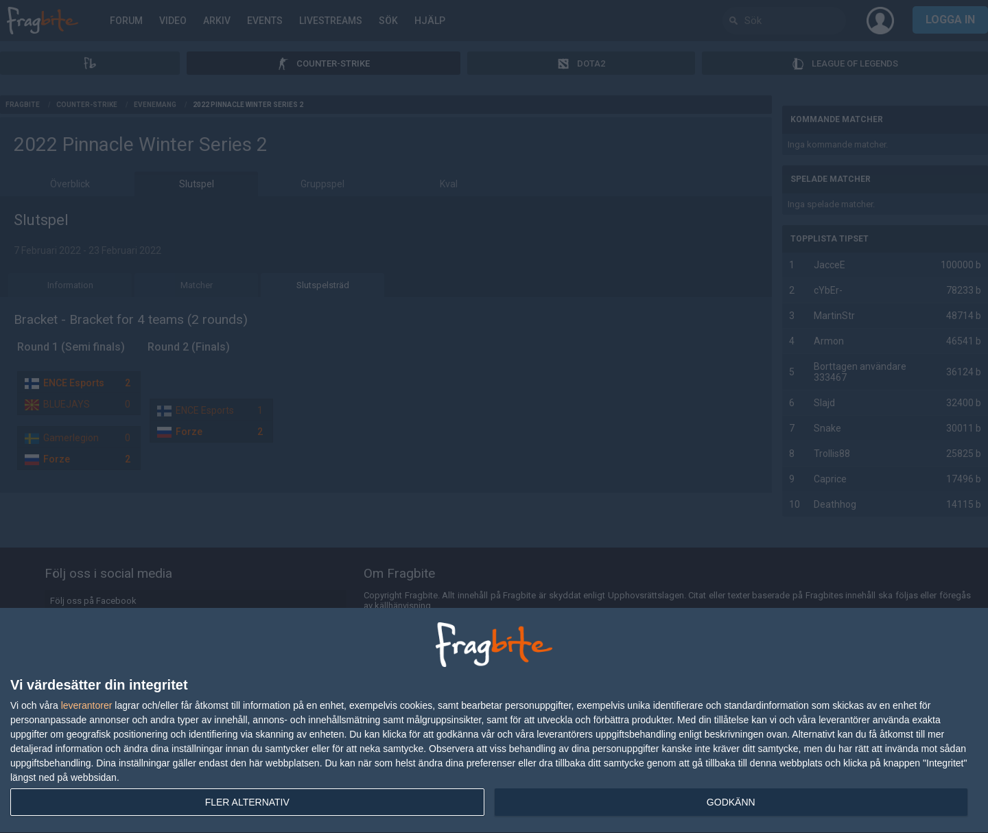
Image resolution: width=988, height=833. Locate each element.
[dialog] (494, 721)
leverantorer (87, 705)
